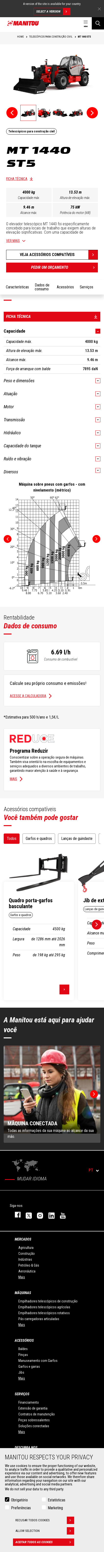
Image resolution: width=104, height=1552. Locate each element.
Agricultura (26, 1248)
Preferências (21, 1508)
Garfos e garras (29, 1367)
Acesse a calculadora (28, 696)
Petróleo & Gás (28, 1265)
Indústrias (25, 1259)
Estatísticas (56, 1500)
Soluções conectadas (33, 1426)
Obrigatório (19, 1500)
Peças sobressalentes (34, 1420)
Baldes (23, 1349)
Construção (26, 1254)
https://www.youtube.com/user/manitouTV (60, 1215)
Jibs (21, 1372)
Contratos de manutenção (36, 1414)
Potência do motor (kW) (75, 212)
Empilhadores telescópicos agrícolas (44, 1307)
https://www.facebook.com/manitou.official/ (15, 1215)
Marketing (55, 1508)
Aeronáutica (26, 1271)
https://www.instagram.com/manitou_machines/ (37, 1215)
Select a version (53, 11)
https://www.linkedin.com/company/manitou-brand (49, 1215)
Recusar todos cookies (44, 1520)
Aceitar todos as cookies (44, 1542)
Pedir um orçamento (64, 267)
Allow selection (44, 1531)
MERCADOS (23, 1239)
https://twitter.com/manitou (26, 1215)
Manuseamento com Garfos (38, 1361)
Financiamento (28, 1402)
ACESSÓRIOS (24, 1340)
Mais (13, 779)
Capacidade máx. (29, 197)
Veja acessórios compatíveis (47, 254)
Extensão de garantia (32, 1408)
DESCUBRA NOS (26, 1447)
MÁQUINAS (23, 1293)
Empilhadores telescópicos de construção (48, 1301)
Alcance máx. (28, 212)
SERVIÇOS (22, 1394)
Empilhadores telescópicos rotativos (44, 1313)
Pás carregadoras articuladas (38, 1319)
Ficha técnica (16, 179)
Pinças (23, 1355)
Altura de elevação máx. (75, 197)
